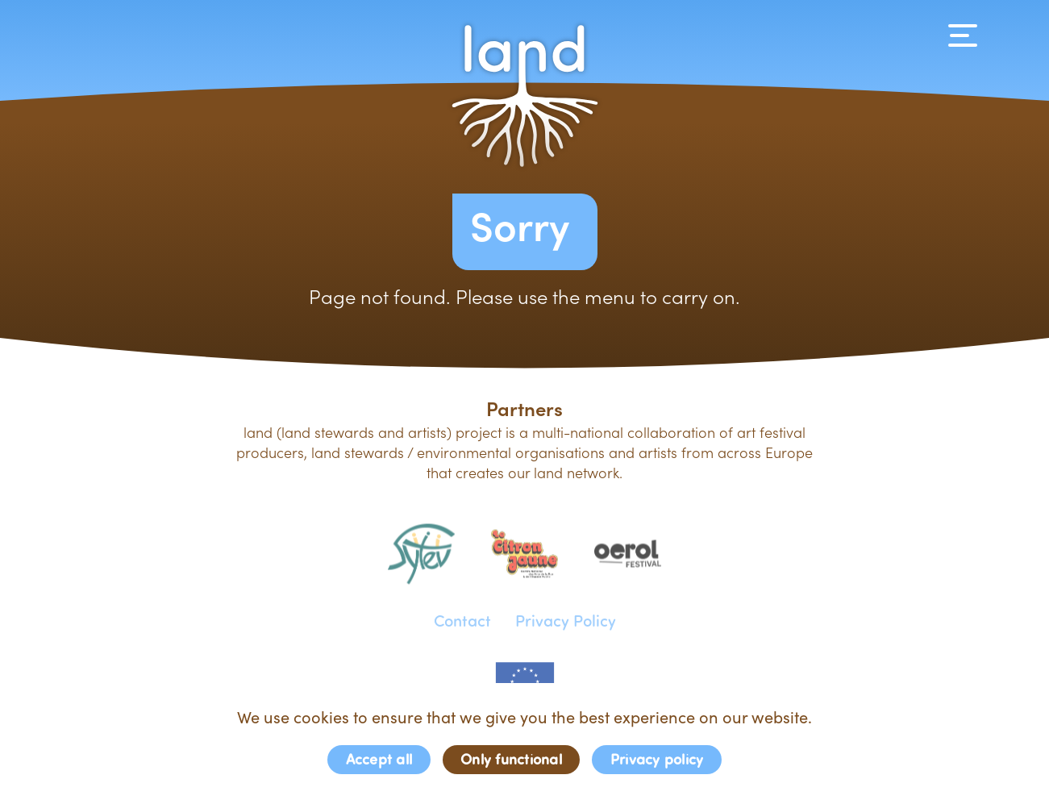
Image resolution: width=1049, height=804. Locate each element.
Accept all (379, 758)
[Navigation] (962, 35)
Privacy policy (657, 758)
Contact (462, 619)
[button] (525, 96)
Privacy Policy (565, 619)
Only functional (511, 758)
